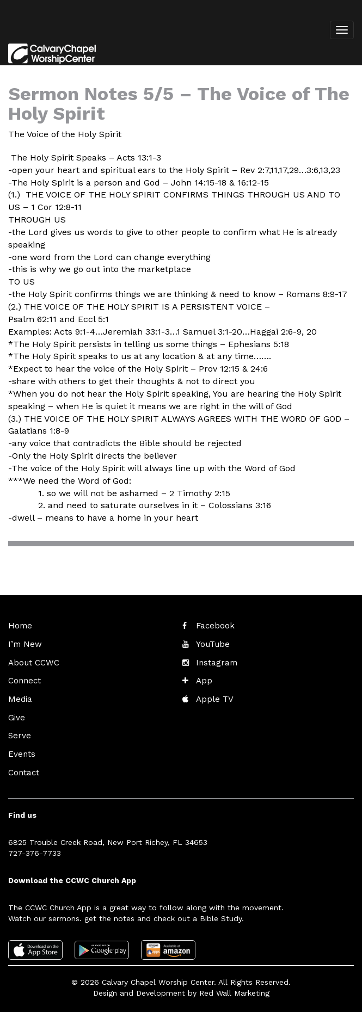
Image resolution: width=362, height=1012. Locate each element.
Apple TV (213, 695)
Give (15, 712)
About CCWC (31, 660)
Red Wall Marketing (234, 984)
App (203, 678)
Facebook (214, 625)
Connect (23, 678)
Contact (23, 765)
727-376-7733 (34, 845)
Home (19, 625)
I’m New (23, 643)
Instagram (214, 660)
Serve (18, 730)
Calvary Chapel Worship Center (158, 974)
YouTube (211, 643)
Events (20, 747)
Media (19, 695)
